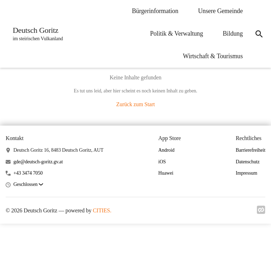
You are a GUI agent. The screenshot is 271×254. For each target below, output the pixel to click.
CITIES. (102, 210)
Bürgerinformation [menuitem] (155, 10)
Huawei (166, 173)
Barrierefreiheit (250, 150)
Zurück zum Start (135, 104)
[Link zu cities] (261, 212)
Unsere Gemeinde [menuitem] (220, 10)
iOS (162, 161)
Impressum (246, 173)
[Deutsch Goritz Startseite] (35, 33)
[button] (28, 184)
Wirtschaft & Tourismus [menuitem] (213, 56)
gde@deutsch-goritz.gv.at (38, 161)
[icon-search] (259, 33)
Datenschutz (248, 161)
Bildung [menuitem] (233, 33)
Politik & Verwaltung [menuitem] (176, 33)
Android (166, 150)
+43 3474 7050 (28, 173)
